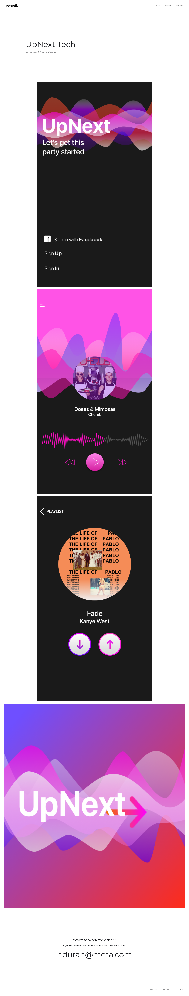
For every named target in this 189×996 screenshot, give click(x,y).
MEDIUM (179, 990)
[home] (12, 5)
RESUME (179, 6)
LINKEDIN (167, 990)
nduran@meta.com (94, 954)
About (168, 6)
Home (157, 6)
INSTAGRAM (153, 990)
